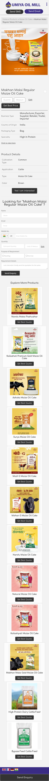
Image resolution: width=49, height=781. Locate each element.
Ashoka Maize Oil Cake (24, 397)
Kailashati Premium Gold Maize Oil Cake (24, 357)
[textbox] (19, 100)
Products (13, 19)
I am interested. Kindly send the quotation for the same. (24, 266)
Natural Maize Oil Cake (24, 594)
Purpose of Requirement (10, 251)
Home (5, 19)
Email (3, 221)
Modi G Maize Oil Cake (24, 476)
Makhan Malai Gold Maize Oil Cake (24, 673)
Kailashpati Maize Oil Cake (25, 633)
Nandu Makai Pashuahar (24, 317)
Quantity (4, 241)
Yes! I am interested (25, 191)
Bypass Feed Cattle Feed (24, 751)
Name (3, 211)
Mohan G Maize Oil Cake (24, 515)
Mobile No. (5, 231)
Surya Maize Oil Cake (24, 437)
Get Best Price (10, 106)
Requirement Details (8, 261)
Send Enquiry (25, 777)
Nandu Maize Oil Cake (24, 555)
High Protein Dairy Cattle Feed (24, 712)
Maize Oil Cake (25, 19)
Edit (30, 100)
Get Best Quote (24, 322)
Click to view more (8, 143)
